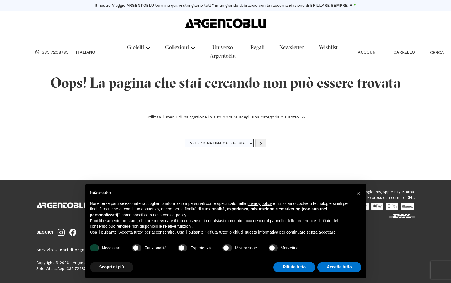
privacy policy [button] (259, 203)
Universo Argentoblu (223, 52)
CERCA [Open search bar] (434, 52)
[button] (358, 193)
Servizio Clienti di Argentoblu (67, 249)
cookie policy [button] (174, 215)
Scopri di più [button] (111, 267)
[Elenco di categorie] (219, 143)
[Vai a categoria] (260, 143)
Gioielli (138, 48)
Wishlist (328, 48)
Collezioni (180, 48)
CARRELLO (404, 52)
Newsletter (291, 48)
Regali (257, 48)
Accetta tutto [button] (339, 267)
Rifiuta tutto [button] (294, 267)
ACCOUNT (368, 52)
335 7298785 (51, 52)
